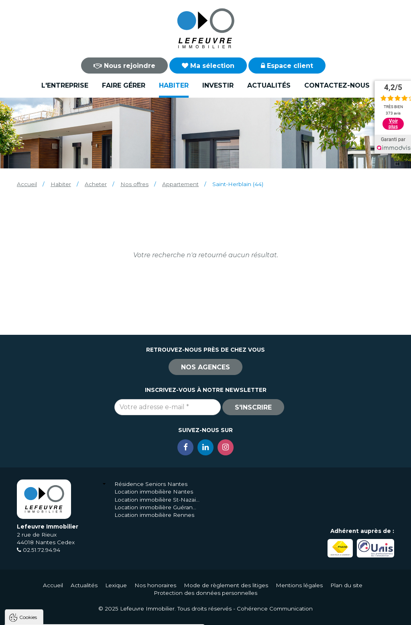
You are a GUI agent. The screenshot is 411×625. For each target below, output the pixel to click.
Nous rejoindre (124, 66)
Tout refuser (106, 616)
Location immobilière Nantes (153, 491)
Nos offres (134, 184)
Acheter (96, 184)
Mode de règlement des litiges (226, 585)
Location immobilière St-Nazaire (157, 499)
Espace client (287, 66)
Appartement (180, 184)
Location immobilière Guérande (157, 507)
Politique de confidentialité (47, 596)
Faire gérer (123, 85)
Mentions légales (299, 585)
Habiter (174, 85)
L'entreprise (64, 85)
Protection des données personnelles (205, 593)
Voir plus (393, 123)
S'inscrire (253, 407)
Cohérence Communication (275, 608)
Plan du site (346, 585)
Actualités (269, 85)
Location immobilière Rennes (154, 515)
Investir (218, 85)
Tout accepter (55, 616)
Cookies (28, 515)
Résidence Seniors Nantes (150, 484)
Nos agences (205, 367)
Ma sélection (208, 66)
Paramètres (155, 616)
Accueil (27, 184)
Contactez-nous (337, 85)
